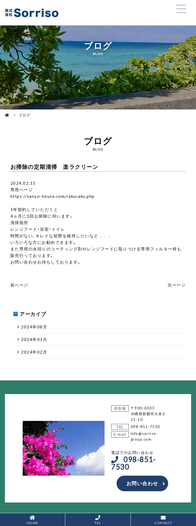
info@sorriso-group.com (144, 436)
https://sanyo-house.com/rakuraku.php (52, 196)
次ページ (177, 285)
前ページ (19, 285)
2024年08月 (34, 327)
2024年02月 (34, 352)
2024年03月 (34, 339)
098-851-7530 (145, 426)
